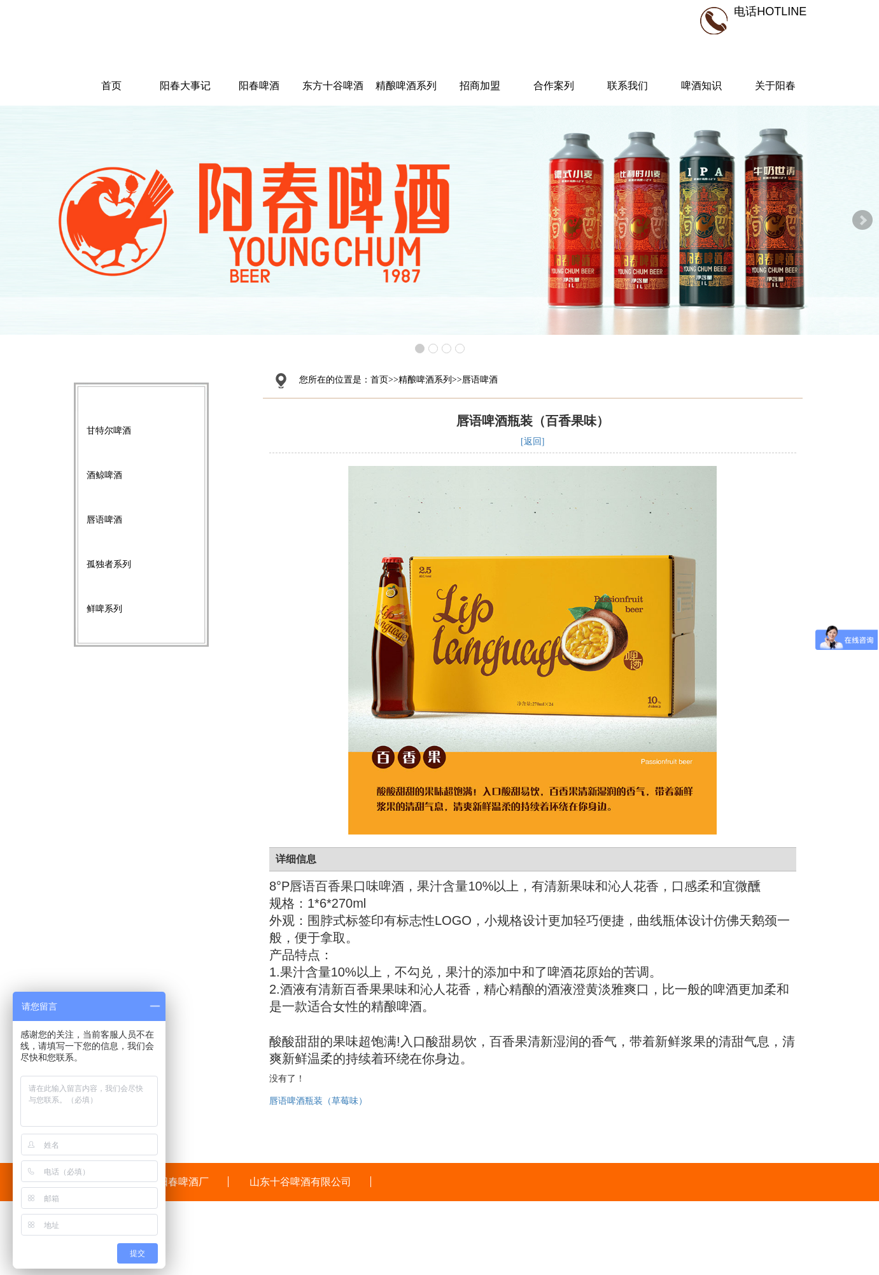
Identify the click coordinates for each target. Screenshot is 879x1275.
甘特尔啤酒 (109, 430)
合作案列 (553, 85)
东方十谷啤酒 (332, 85)
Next (862, 220)
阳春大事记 (185, 85)
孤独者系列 (109, 564)
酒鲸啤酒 (104, 475)
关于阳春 (775, 85)
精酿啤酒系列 (406, 85)
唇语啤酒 (104, 519)
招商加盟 (480, 85)
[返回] (532, 441)
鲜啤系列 (104, 608)
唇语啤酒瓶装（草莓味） (318, 1101)
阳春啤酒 (259, 85)
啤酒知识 (701, 85)
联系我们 (627, 85)
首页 (111, 85)
